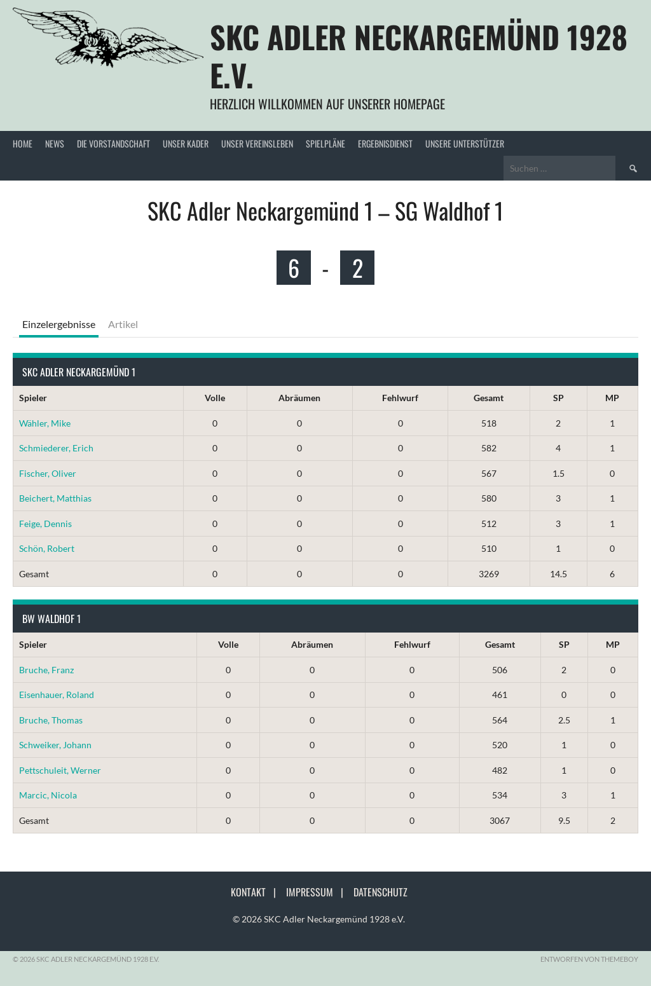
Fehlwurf (400, 397)
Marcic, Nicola (48, 795)
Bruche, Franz (46, 669)
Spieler (33, 397)
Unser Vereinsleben (257, 143)
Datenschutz (380, 892)
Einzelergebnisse (58, 324)
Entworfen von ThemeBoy (589, 959)
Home (22, 143)
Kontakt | (257, 892)
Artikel (123, 324)
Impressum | (318, 892)
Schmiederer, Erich (56, 447)
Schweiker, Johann (55, 744)
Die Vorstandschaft (113, 143)
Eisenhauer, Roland (56, 694)
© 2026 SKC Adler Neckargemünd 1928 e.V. (319, 919)
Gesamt (489, 397)
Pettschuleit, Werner (60, 770)
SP (558, 397)
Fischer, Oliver (47, 473)
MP (612, 397)
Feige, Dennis (45, 523)
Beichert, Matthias (55, 498)
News (54, 143)
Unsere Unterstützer (464, 143)
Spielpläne (325, 143)
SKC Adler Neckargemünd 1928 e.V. (418, 55)
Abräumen (299, 397)
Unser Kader (186, 143)
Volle (215, 397)
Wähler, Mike (45, 423)
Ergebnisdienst (385, 143)
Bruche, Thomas (51, 720)
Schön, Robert (46, 548)
